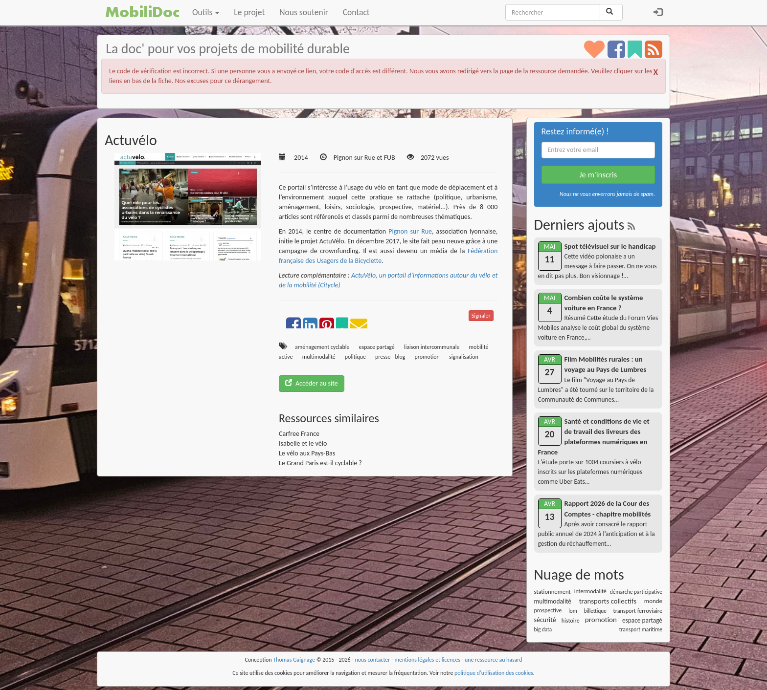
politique (355, 356)
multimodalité (319, 356)
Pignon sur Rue (410, 231)
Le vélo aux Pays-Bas (307, 453)
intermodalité (590, 591)
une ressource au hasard (493, 659)
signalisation (463, 356)
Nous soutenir (303, 12)
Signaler (481, 315)
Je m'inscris (598, 175)
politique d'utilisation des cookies (493, 672)
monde (653, 600)
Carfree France (299, 434)
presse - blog (390, 356)
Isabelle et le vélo (303, 443)
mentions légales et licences (427, 659)
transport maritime (640, 629)
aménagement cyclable (322, 347)
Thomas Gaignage (294, 659)
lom (572, 610)
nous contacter (372, 659)
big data (543, 629)
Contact (356, 12)
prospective (548, 610)
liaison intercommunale (431, 347)
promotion (426, 356)
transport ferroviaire (637, 610)
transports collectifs (607, 601)
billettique (595, 610)
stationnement (552, 591)
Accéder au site (311, 383)
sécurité (545, 620)
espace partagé (377, 347)
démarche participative (636, 591)
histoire (571, 620)
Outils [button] (205, 12)
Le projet (249, 12)
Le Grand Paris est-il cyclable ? (320, 463)
